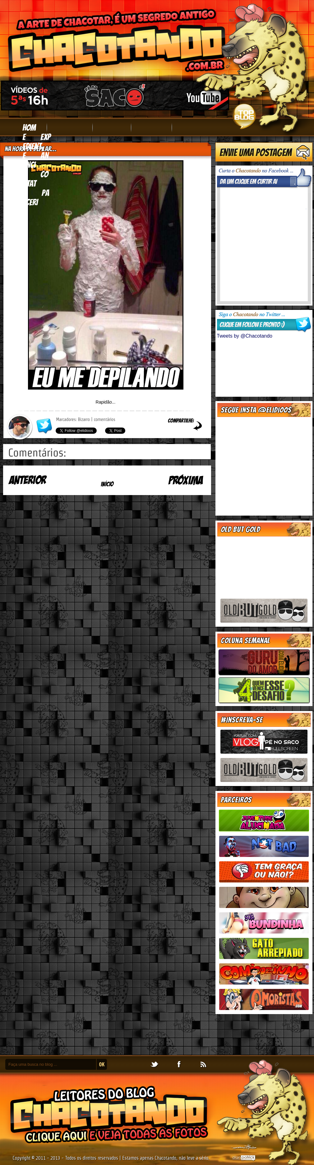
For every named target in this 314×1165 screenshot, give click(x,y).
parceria (35, 202)
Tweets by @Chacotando (244, 336)
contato (35, 184)
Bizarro (84, 419)
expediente (36, 146)
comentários (104, 419)
